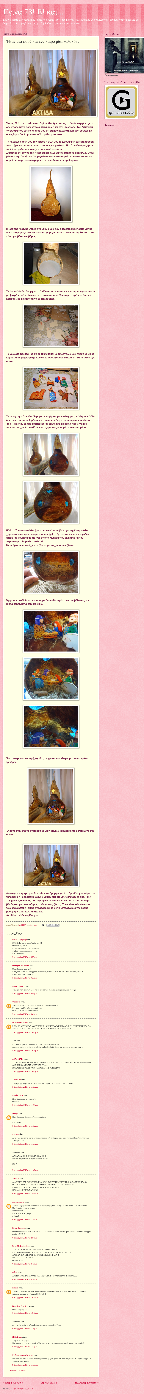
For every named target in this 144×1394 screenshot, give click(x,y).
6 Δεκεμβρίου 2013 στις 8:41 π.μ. (24, 1264)
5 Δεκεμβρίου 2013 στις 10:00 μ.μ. (25, 1032)
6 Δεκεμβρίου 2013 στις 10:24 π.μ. (25, 1297)
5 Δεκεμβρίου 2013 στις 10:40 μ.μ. (25, 1071)
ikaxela (15, 1288)
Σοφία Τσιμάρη (18, 1228)
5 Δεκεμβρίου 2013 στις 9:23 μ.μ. (24, 957)
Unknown (16, 1002)
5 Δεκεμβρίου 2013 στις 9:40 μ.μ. (24, 994)
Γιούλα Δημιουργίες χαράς (22, 1355)
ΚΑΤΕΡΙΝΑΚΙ (18, 986)
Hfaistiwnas (17, 1337)
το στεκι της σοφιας (20, 1023)
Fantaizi (15, 1134)
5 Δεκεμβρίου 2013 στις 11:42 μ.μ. (25, 1170)
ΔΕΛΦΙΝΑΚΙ (17, 1059)
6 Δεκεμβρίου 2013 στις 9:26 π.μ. (24, 1279)
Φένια (14, 1272)
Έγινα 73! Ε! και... (33, 11)
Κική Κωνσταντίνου (20, 1306)
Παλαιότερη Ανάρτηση (87, 1382)
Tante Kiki (16, 1080)
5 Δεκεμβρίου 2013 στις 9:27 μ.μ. (24, 978)
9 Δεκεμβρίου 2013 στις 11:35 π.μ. (25, 1365)
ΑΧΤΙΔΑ (15, 1178)
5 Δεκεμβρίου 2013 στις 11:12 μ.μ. (25, 1126)
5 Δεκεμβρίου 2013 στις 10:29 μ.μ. (25, 1051)
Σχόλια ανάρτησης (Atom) (23, 1388)
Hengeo (15, 1114)
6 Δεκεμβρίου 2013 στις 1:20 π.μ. (24, 1220)
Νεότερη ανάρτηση (13, 1382)
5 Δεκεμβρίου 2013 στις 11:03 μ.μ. (25, 1087)
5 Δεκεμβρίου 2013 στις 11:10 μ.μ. (25, 1105)
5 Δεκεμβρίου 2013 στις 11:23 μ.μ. (25, 1144)
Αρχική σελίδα (49, 1382)
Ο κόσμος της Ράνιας (20, 965)
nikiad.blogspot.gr (19, 939)
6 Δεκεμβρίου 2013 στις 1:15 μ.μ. (24, 1329)
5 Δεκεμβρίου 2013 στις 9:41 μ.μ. (24, 1014)
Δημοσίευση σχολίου (18, 1370)
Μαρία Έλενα (17, 1095)
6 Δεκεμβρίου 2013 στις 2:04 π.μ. (24, 1238)
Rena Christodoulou (20, 1246)
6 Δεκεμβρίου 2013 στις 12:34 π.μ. (25, 1194)
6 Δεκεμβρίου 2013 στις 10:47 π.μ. (25, 1313)
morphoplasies (18, 1202)
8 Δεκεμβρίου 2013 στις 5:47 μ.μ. (24, 1347)
